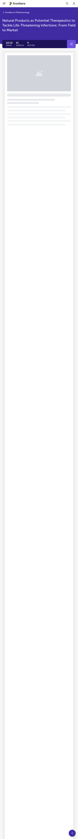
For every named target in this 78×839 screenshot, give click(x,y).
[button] (20, 44)
